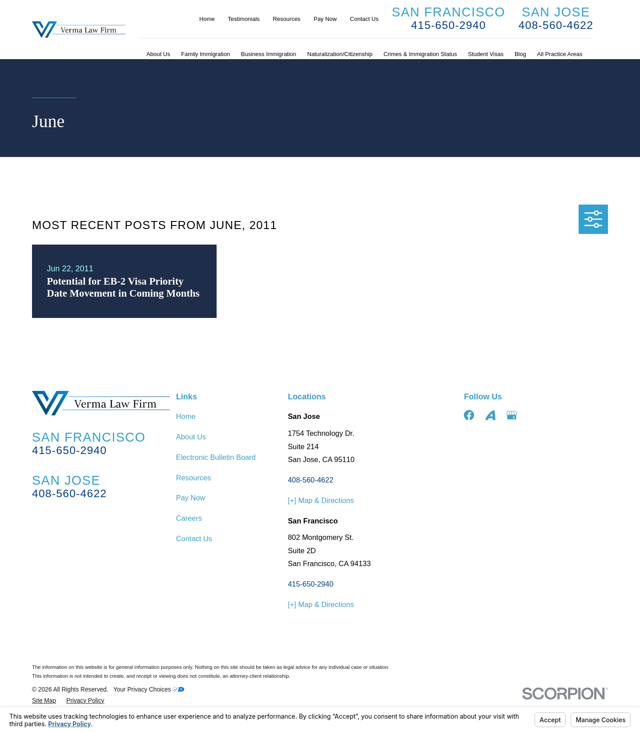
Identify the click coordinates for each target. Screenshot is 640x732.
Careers (189, 518)
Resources (286, 19)
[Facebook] (469, 415)
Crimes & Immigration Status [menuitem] (420, 54)
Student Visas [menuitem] (485, 54)
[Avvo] (490, 415)
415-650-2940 (448, 25)
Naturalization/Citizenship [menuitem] (340, 54)
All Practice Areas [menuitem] (560, 54)
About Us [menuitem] (158, 54)
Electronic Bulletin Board (216, 457)
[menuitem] (44, 701)
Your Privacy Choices (149, 689)
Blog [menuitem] (520, 54)
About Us (191, 437)
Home (207, 19)
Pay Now (325, 19)
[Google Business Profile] (512, 415)
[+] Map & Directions (321, 500)
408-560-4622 (556, 25)
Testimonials (244, 19)
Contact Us (364, 19)
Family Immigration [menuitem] (205, 54)
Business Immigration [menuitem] (268, 54)
